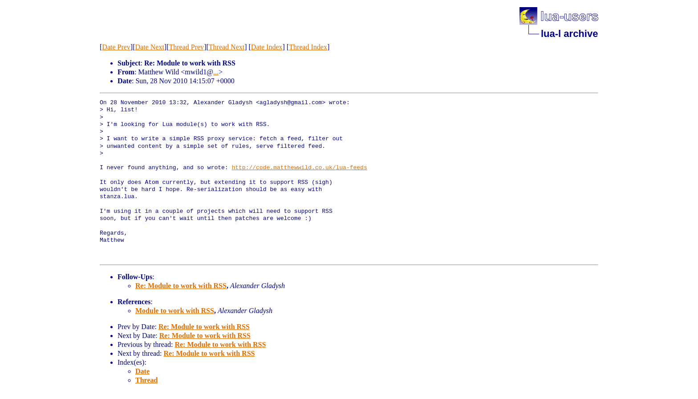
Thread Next (226, 47)
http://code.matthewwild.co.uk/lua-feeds (299, 168)
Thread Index (308, 47)
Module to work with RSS (174, 310)
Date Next (149, 47)
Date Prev (116, 47)
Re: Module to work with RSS (181, 285)
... (216, 72)
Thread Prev (186, 47)
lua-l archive (569, 33)
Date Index (267, 47)
